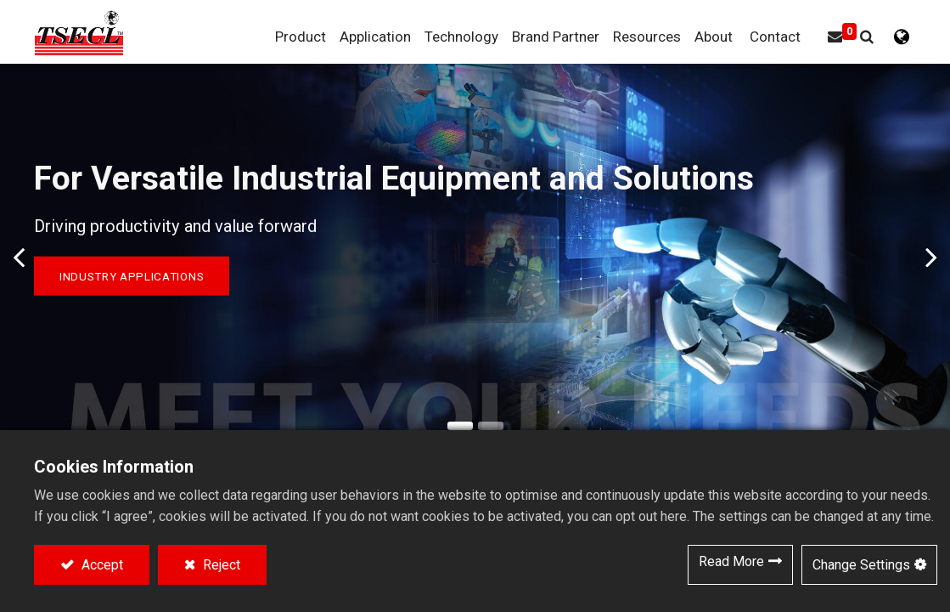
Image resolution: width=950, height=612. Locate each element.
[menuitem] (555, 37)
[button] (866, 37)
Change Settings (861, 565)
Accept (100, 565)
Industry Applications (131, 276)
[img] (12, 257)
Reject (220, 565)
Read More (731, 561)
